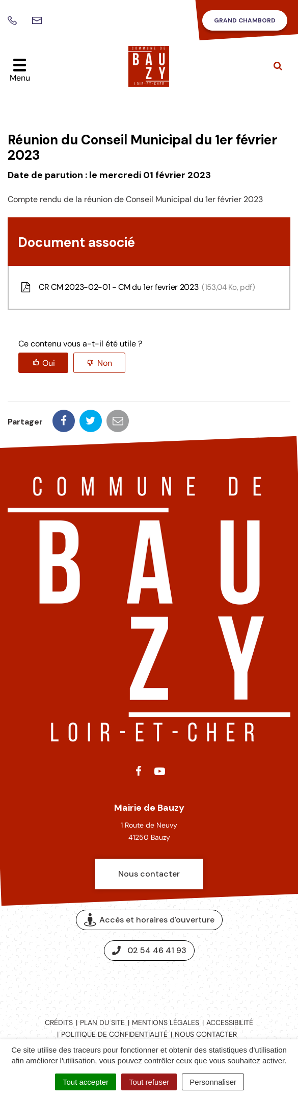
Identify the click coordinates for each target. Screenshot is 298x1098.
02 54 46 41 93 (149, 950)
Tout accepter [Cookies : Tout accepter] (86, 1082)
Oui (48, 363)
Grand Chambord (245, 20)
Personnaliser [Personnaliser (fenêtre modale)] (212, 1082)
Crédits (59, 1022)
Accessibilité (229, 1022)
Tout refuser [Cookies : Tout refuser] (149, 1082)
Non (104, 363)
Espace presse (149, 985)
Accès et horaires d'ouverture (149, 920)
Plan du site (102, 1022)
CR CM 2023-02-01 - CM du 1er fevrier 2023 (137, 287)
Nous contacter (149, 873)
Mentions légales (165, 1022)
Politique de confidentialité (114, 1034)
